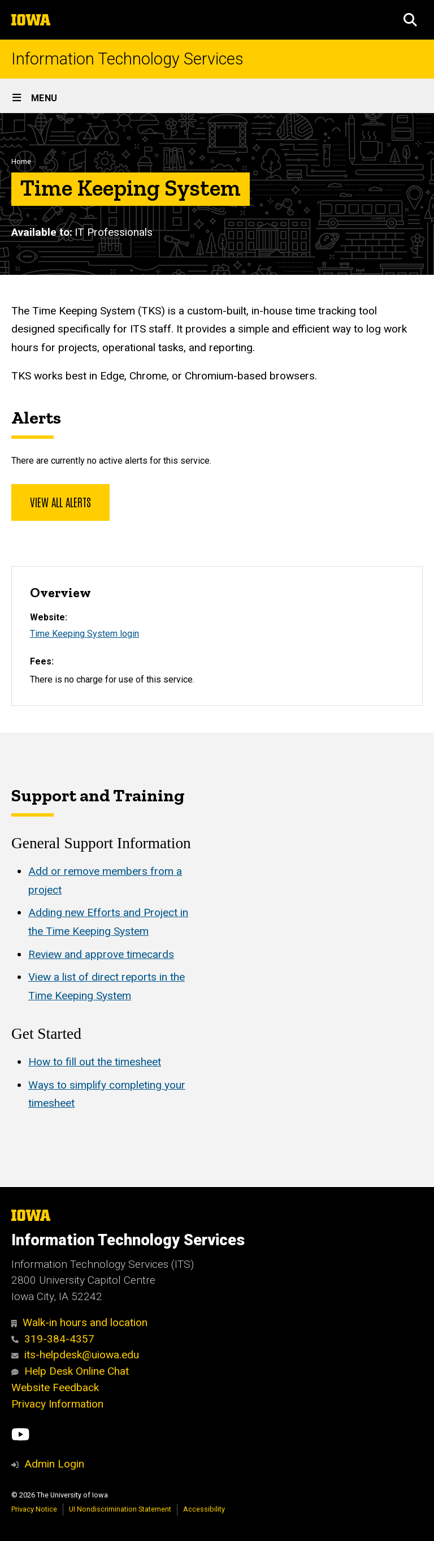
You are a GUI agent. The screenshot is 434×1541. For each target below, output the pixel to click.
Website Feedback (55, 1387)
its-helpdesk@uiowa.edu (75, 1354)
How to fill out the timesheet (94, 1061)
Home (21, 161)
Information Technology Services (127, 59)
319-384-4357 (52, 1338)
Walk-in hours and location (79, 1322)
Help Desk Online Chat (70, 1371)
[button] (410, 20)
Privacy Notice (34, 1509)
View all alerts (60, 501)
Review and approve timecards (101, 953)
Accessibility (204, 1509)
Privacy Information (57, 1403)
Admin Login (54, 1463)
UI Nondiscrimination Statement (120, 1509)
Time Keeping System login (84, 633)
